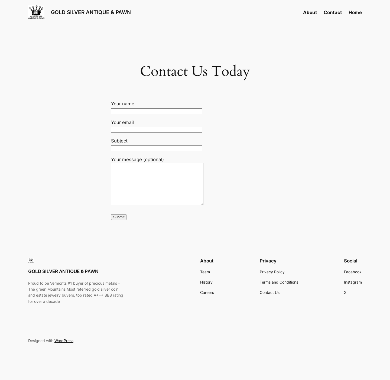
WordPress (63, 348)
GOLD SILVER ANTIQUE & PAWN (91, 12)
